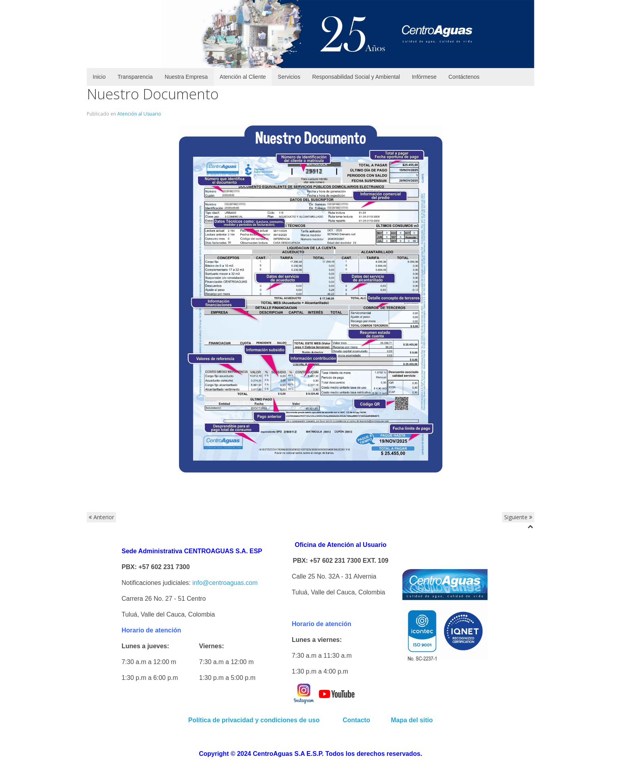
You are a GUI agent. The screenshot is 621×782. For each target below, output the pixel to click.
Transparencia (135, 77)
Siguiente (518, 517)
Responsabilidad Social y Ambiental (356, 77)
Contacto (357, 720)
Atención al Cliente (243, 77)
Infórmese (424, 77)
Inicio (99, 77)
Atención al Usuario (139, 113)
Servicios (289, 77)
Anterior (101, 517)
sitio (425, 720)
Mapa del (404, 720)
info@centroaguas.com (225, 582)
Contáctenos (464, 77)
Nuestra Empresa (186, 77)
